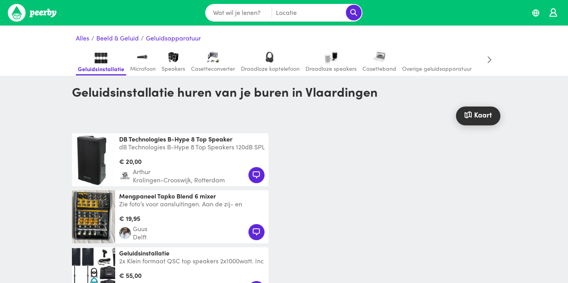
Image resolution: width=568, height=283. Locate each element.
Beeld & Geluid (117, 38)
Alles (82, 38)
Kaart (478, 114)
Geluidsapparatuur (173, 38)
